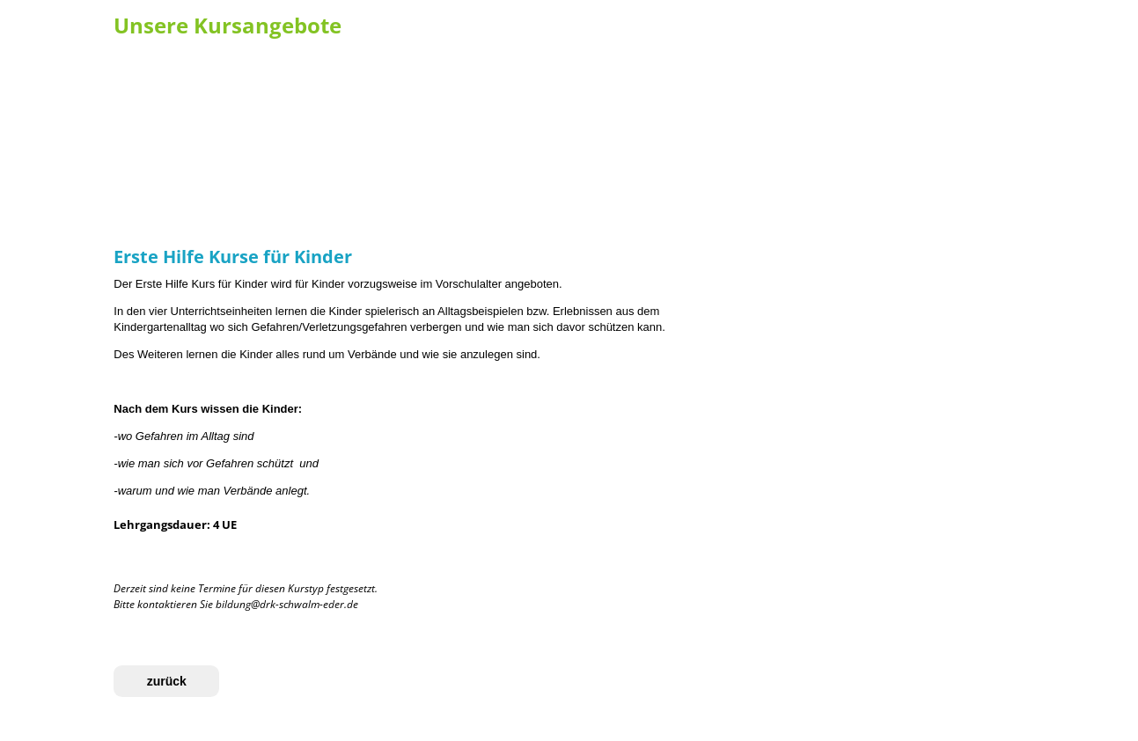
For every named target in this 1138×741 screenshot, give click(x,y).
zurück (167, 681)
